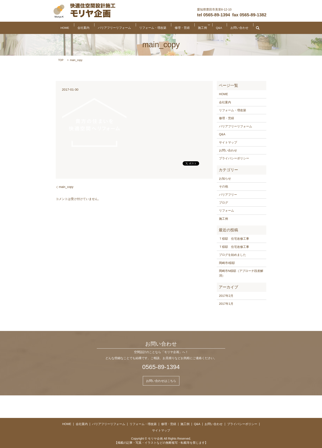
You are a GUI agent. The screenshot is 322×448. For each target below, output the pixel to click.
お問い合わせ (216, 27)
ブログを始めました (232, 254)
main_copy (66, 187)
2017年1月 (226, 303)
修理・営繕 (175, 27)
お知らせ (225, 178)
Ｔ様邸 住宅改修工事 (234, 238)
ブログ (223, 202)
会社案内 (101, 27)
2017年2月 (226, 295)
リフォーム (226, 210)
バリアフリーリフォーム (124, 27)
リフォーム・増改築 (153, 27)
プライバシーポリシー (234, 158)
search (231, 28)
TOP (60, 60)
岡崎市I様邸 (227, 263)
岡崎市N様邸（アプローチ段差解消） (241, 273)
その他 (223, 186)
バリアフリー (228, 194)
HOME (89, 27)
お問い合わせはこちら (161, 380)
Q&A (202, 27)
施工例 (189, 27)
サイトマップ (228, 142)
